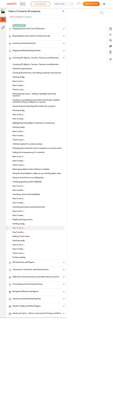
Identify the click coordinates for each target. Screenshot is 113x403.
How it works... (18, 91)
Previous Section (66, 385)
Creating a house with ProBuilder (26, 210)
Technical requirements (22, 72)
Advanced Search (40, 4)
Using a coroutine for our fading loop (27, 193)
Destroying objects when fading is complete (30, 182)
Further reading (18, 273)
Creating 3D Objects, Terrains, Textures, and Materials (31, 67)
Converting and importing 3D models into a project (30, 114)
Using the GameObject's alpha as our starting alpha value (31, 188)
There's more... (18, 95)
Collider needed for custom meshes (27, 155)
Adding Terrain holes (21, 252)
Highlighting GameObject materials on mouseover (28, 133)
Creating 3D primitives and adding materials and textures (31, 77)
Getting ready (18, 82)
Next (94, 385)
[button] (52, 29)
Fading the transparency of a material (28, 166)
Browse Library (22, 4)
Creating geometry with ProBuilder (27, 197)
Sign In (78, 4)
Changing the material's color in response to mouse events (31, 160)
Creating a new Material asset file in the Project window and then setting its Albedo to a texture (31, 107)
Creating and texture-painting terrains (28, 222)
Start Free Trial (91, 4)
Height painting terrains (22, 235)
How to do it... (18, 87)
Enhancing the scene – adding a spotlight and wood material (31, 100)
